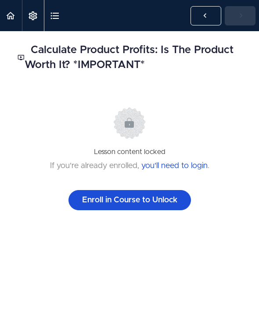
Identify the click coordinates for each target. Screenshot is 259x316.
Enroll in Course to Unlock (129, 200)
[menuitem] (33, 15)
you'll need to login (174, 166)
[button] (11, 15)
